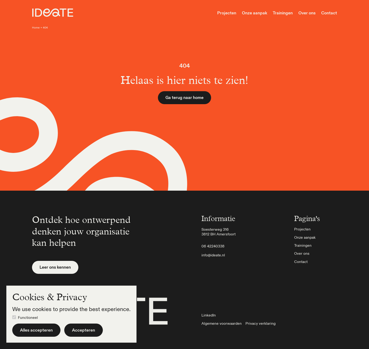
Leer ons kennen (55, 267)
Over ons (307, 13)
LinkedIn (208, 315)
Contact (329, 13)
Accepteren (83, 330)
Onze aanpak (254, 13)
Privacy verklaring (260, 323)
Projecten (226, 13)
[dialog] (71, 314)
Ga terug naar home (184, 97)
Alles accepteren (36, 330)
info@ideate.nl (213, 255)
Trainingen (283, 13)
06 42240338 (213, 246)
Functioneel (28, 317)
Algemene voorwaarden (221, 323)
